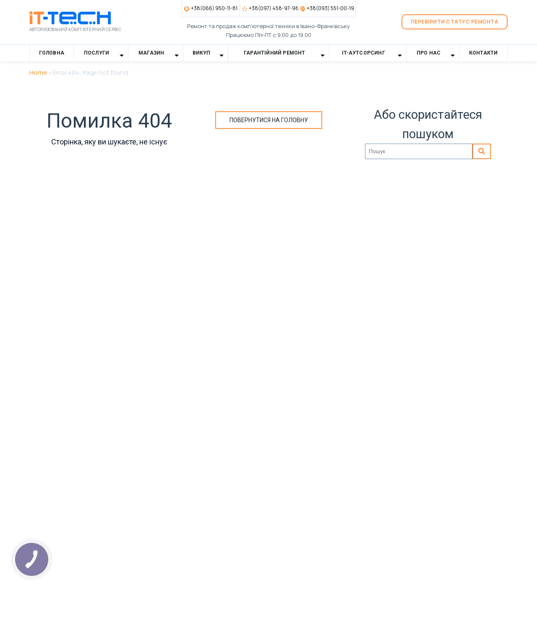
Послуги (96, 53)
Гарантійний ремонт (274, 53)
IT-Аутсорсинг (363, 53)
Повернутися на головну (268, 120)
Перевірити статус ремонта (455, 21)
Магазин (151, 53)
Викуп (202, 53)
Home (38, 72)
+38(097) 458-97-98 (273, 8)
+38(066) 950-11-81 (214, 8)
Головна (51, 53)
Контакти (483, 53)
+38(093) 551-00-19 (330, 8)
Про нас (429, 53)
